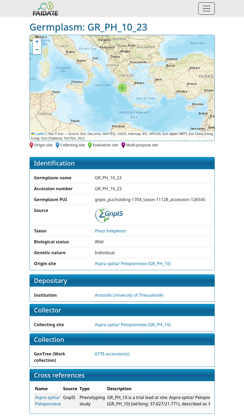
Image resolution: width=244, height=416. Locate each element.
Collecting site (72, 144)
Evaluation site (105, 144)
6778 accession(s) (112, 354)
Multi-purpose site (142, 144)
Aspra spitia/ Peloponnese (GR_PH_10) (133, 263)
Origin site (43, 144)
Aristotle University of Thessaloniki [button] (129, 295)
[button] (122, 88)
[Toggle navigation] (206, 8)
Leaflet (38, 134)
